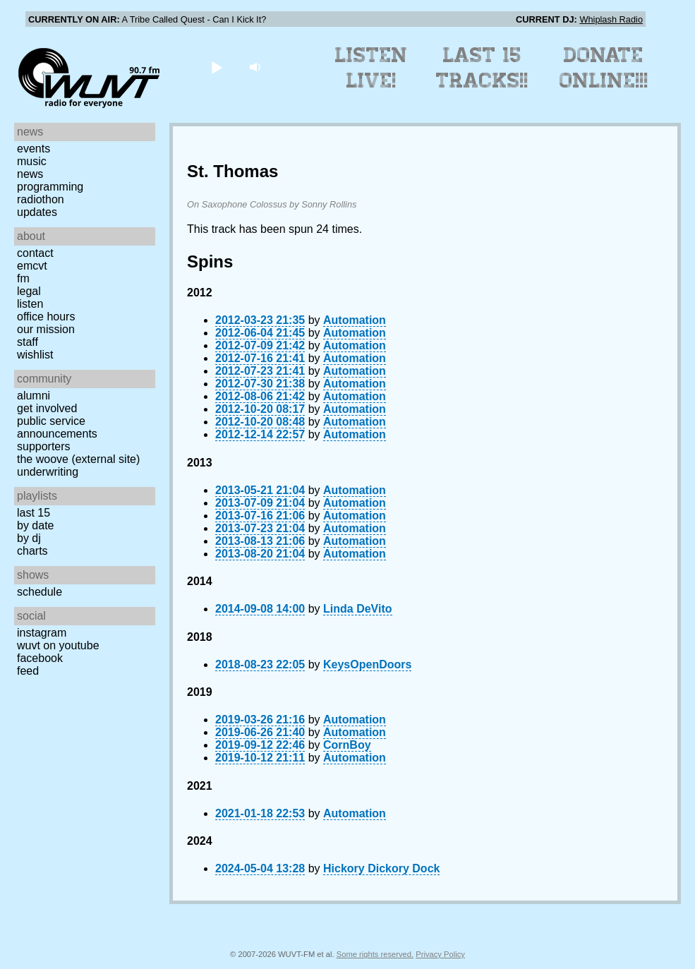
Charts (32, 551)
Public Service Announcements (57, 427)
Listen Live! (371, 67)
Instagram (41, 633)
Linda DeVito (357, 609)
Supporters (44, 446)
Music (32, 161)
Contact (35, 253)
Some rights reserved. (375, 954)
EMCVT (32, 266)
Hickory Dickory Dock (381, 868)
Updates (37, 212)
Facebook (40, 658)
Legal (29, 291)
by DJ (29, 538)
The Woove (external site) (78, 459)
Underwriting (47, 472)
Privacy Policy (440, 954)
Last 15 (33, 513)
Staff (27, 342)
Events (33, 149)
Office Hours (46, 317)
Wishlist (35, 355)
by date (35, 525)
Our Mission (46, 329)
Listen (30, 304)
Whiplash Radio (611, 19)
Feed (28, 671)
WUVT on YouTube (58, 645)
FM (23, 278)
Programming (50, 187)
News (30, 174)
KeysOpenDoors (367, 664)
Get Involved (47, 408)
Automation (354, 320)
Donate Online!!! (604, 67)
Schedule (39, 592)
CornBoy (347, 745)
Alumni (33, 396)
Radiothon (40, 199)
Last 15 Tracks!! (482, 67)
